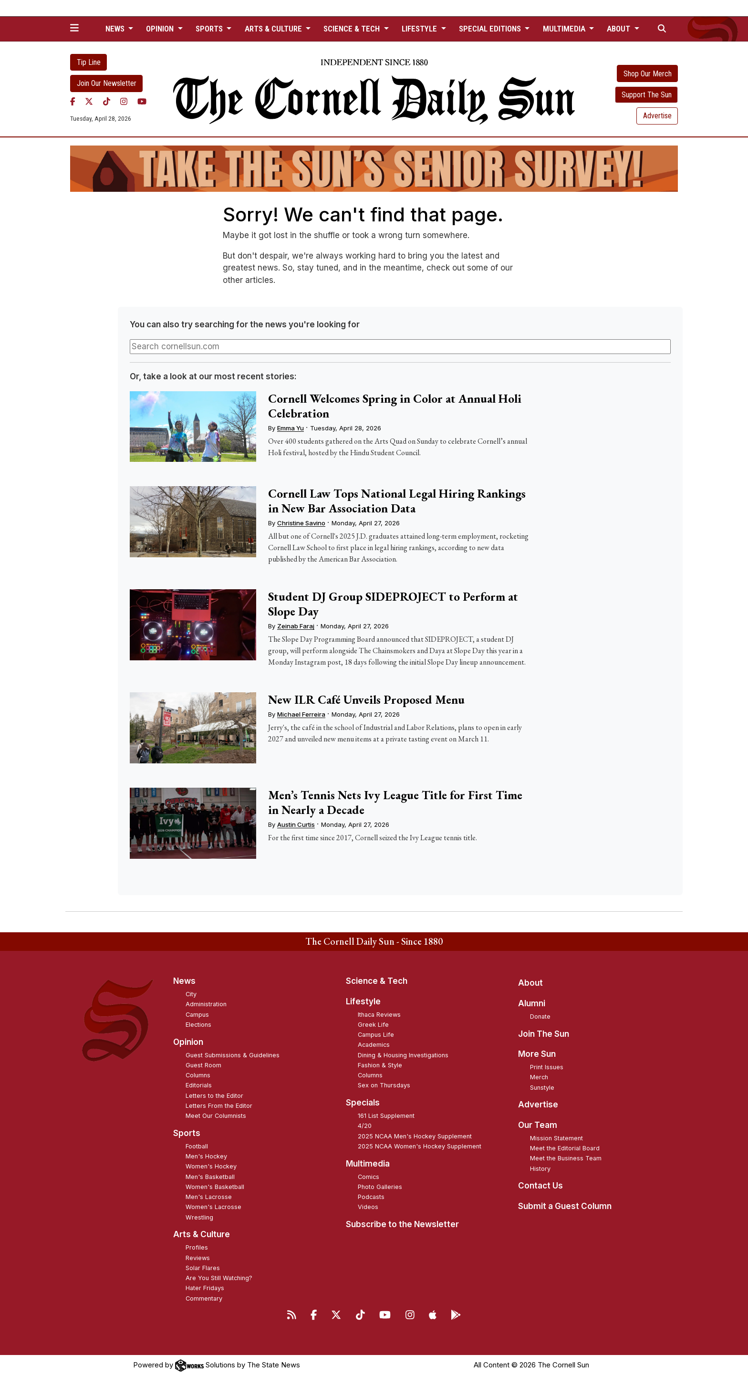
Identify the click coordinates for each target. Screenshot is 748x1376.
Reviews (198, 1257)
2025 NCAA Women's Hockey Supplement (419, 1146)
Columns (198, 1075)
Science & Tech (376, 981)
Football (197, 1146)
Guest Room (203, 1065)
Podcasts (371, 1196)
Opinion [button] (161, 28)
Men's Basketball (210, 1176)
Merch (539, 1077)
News (184, 981)
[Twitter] (89, 101)
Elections (198, 1024)
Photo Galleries (380, 1186)
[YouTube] (141, 101)
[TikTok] (106, 101)
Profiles (197, 1247)
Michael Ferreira (301, 714)
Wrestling (199, 1217)
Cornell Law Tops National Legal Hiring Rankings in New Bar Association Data (397, 501)
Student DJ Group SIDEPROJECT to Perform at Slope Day (393, 604)
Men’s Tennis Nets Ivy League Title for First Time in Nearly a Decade (395, 802)
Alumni (531, 1003)
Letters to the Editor (214, 1095)
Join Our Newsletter (106, 83)
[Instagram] (123, 101)
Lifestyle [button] (420, 28)
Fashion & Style (380, 1065)
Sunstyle (542, 1087)
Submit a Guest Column (565, 1206)
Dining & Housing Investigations (403, 1055)
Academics (374, 1044)
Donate (540, 1016)
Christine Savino (301, 523)
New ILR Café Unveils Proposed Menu (366, 699)
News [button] (115, 28)
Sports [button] (210, 28)
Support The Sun (647, 94)
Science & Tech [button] (352, 28)
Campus (197, 1014)
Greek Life (373, 1024)
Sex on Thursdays (384, 1085)
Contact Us (540, 1185)
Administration (206, 1004)
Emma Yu (290, 428)
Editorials (199, 1085)
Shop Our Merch (647, 73)
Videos (368, 1206)
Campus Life (376, 1034)
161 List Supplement (386, 1115)
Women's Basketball (215, 1186)
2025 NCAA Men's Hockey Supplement (415, 1136)
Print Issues (546, 1067)
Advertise (657, 115)
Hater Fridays (205, 1288)
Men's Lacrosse (209, 1196)
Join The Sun (543, 1034)
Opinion (188, 1042)
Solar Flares (203, 1268)
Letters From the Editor (219, 1105)
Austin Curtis (296, 824)
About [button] (619, 28)
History (540, 1168)
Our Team (537, 1125)
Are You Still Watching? (219, 1278)
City (191, 994)
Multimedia (368, 1163)
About (530, 983)
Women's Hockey (211, 1166)
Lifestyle (363, 1001)
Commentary (204, 1298)
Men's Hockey (206, 1156)
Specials (363, 1102)
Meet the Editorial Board (565, 1148)
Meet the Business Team (566, 1158)
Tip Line (89, 62)
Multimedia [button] (565, 28)
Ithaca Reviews (379, 1014)
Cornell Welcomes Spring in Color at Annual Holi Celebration (394, 406)
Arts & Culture (201, 1234)
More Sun (537, 1054)
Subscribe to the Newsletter (402, 1224)
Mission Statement (556, 1138)
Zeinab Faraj (295, 626)
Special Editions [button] (491, 28)
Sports (186, 1133)
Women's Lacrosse (213, 1206)
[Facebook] (72, 101)
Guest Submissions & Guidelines (233, 1055)
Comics (368, 1176)
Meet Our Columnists (216, 1115)
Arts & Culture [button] (274, 28)
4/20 (365, 1125)
